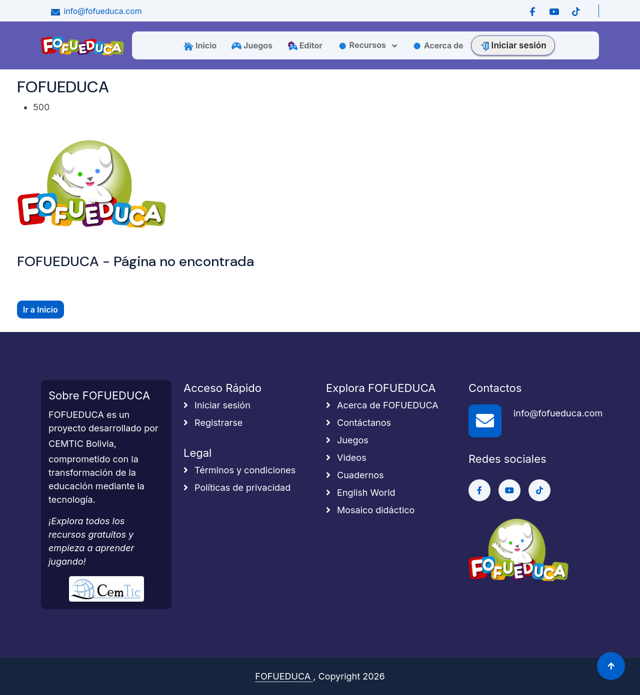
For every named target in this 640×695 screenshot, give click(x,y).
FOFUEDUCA (284, 676)
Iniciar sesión (513, 45)
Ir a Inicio (40, 310)
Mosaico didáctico (370, 510)
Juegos (252, 45)
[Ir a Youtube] (554, 10)
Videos (346, 457)
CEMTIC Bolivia (81, 443)
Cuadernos (355, 475)
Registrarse (213, 422)
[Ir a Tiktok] (575, 10)
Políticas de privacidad (237, 487)
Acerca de (438, 45)
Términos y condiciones (240, 470)
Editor (305, 45)
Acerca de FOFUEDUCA (382, 405)
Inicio (200, 45)
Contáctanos (358, 422)
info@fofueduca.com (95, 11)
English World (361, 492)
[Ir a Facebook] (533, 10)
